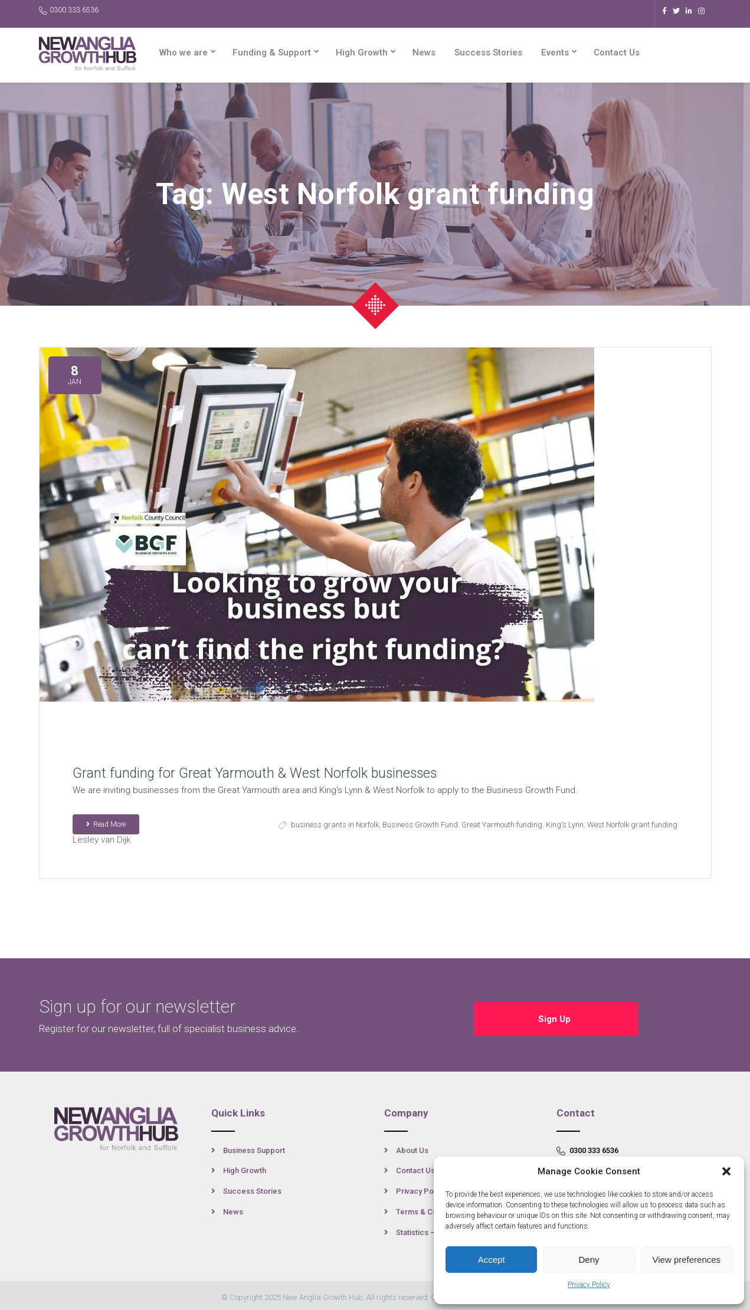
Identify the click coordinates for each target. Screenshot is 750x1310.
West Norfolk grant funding (632, 824)
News (423, 52)
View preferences (687, 1260)
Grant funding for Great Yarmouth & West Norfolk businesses (255, 773)
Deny (588, 1260)
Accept (491, 1260)
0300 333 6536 (69, 10)
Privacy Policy (589, 1284)
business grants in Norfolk (335, 824)
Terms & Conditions (430, 1208)
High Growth (362, 52)
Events (555, 52)
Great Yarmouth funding (501, 824)
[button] (726, 1171)
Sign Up (555, 1013)
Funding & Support (271, 52)
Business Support (254, 1146)
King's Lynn (565, 824)
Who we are (183, 52)
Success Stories (488, 52)
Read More (106, 824)
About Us (412, 1146)
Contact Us (617, 52)
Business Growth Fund (420, 824)
